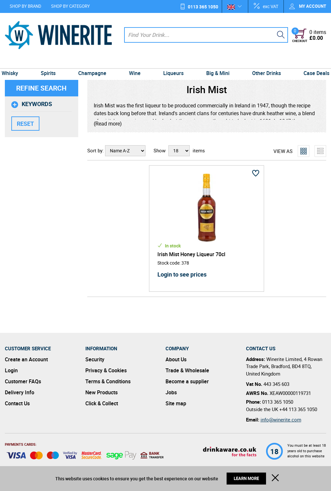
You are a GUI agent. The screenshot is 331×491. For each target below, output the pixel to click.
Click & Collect (101, 403)
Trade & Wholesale (187, 370)
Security (94, 359)
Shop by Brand (25, 6)
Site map (176, 403)
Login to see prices (182, 274)
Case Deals (312, 62)
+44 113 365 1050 (298, 409)
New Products (101, 392)
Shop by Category (70, 6)
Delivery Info (19, 392)
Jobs (171, 392)
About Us (176, 359)
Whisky (14, 62)
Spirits (51, 62)
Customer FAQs (23, 381)
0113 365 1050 (203, 7)
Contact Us (17, 403)
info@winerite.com (281, 419)
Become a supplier (187, 381)
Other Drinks (263, 62)
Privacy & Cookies (106, 370)
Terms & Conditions (108, 381)
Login (11, 370)
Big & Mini (216, 62)
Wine (135, 62)
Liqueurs (173, 62)
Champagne (94, 62)
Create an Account (26, 359)
